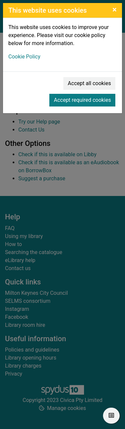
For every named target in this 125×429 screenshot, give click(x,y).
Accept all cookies (89, 83)
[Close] (114, 9)
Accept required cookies (82, 100)
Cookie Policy (24, 56)
